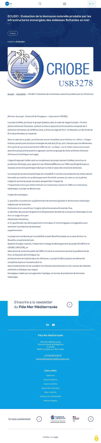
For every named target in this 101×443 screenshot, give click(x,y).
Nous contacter (50, 392)
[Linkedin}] (47, 324)
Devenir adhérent (50, 379)
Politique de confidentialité (50, 396)
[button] (64, 4)
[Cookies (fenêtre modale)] (96, 438)
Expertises (50, 375)
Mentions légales (50, 400)
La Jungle (54, 437)
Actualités (21, 94)
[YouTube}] (53, 324)
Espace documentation (50, 388)
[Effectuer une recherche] (40, 4)
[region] (51, 94)
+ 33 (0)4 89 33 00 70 (52, 355)
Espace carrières (50, 384)
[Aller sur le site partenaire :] (58, 419)
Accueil (11, 94)
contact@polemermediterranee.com (52, 358)
